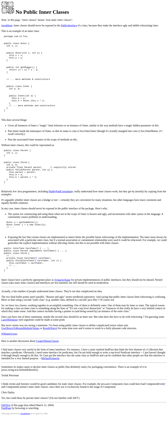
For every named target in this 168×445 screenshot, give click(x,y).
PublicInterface (69, 25)
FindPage (6, 435)
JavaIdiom (6, 25)
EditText (5, 432)
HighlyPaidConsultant (60, 211)
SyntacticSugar (62, 307)
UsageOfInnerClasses (47, 368)
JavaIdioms (25, 441)
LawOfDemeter (9, 347)
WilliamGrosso (9, 361)
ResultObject (50, 355)
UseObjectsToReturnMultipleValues (20, 355)
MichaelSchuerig (50, 385)
